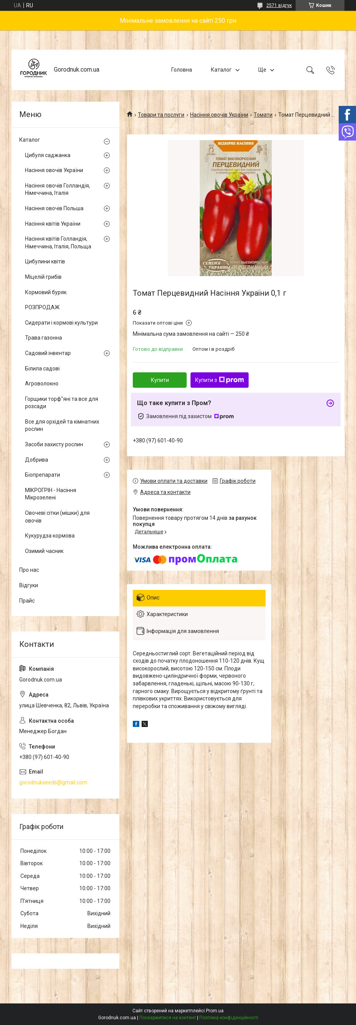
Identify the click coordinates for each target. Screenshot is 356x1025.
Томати (263, 115)
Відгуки (28, 585)
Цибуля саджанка (47, 155)
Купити (160, 380)
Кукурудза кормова (50, 536)
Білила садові (42, 368)
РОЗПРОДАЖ (42, 307)
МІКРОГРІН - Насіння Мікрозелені (50, 494)
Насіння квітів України (52, 224)
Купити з (219, 380)
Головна (181, 70)
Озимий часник (44, 551)
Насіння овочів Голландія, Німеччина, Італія (57, 189)
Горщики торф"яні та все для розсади (61, 403)
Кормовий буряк (46, 292)
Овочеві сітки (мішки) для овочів (57, 517)
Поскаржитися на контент (167, 1017)
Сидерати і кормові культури (61, 323)
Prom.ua (215, 1010)
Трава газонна (43, 338)
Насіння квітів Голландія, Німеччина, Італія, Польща (58, 243)
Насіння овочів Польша (54, 208)
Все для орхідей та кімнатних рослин (62, 425)
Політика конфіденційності (228, 1017)
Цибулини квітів (45, 261)
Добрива (36, 460)
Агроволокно (41, 383)
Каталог (221, 70)
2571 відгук (279, 5)
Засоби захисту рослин (54, 444)
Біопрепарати (42, 475)
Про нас (29, 570)
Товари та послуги (161, 115)
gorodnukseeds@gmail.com (53, 782)
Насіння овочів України (219, 115)
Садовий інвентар (48, 353)
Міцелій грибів (43, 277)
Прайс (27, 601)
